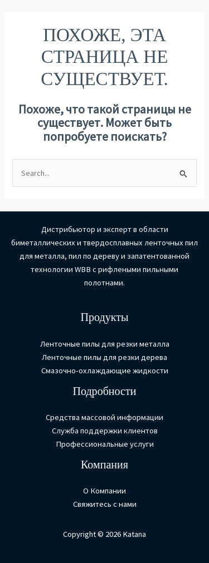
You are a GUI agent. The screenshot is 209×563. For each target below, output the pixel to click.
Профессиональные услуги (105, 444)
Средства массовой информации (104, 417)
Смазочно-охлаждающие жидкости (104, 371)
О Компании (104, 491)
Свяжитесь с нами (105, 504)
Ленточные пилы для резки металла (104, 344)
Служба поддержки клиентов (105, 431)
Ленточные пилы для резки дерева (104, 357)
